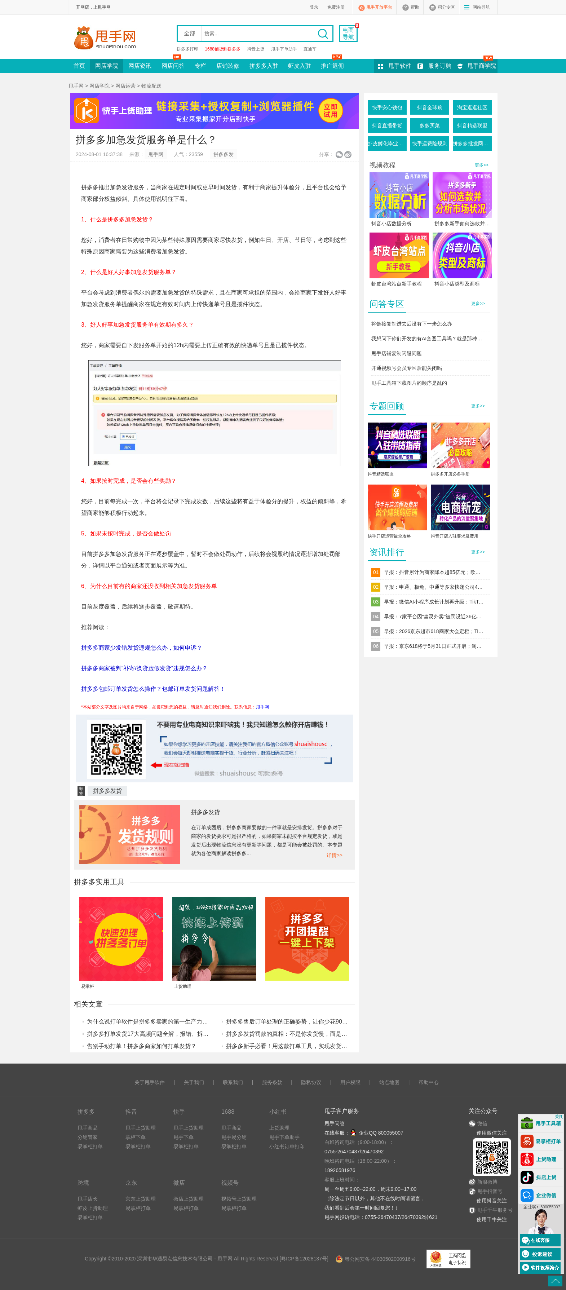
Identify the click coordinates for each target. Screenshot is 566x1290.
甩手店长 (88, 1199)
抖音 (131, 1111)
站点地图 (389, 1082)
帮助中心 (429, 1082)
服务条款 (272, 1082)
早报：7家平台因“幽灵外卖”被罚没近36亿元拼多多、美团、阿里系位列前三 (434, 616)
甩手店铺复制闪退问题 (396, 353)
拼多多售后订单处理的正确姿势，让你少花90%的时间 (295, 1022)
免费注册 (336, 7)
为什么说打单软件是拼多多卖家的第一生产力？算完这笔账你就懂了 (173, 1022)
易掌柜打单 (90, 1146)
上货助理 (279, 1128)
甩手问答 (334, 1123)
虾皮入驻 (299, 66)
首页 (79, 66)
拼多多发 (223, 154)
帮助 (415, 7)
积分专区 (446, 7)
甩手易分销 (234, 1137)
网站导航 (481, 7)
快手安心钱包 (387, 107)
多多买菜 (430, 125)
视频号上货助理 (239, 1199)
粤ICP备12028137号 (304, 1259)
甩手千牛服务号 (495, 1210)
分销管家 (88, 1137)
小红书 (278, 1111)
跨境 (83, 1182)
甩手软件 (399, 66)
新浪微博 (483, 1182)
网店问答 (173, 64)
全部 (189, 33)
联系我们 (233, 1082)
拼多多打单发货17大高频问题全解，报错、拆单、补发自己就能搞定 (174, 1034)
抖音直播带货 (387, 125)
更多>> (481, 165)
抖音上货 (255, 49)
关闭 (559, 1116)
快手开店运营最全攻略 (389, 536)
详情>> (334, 855)
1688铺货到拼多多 (222, 49)
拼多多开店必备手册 (450, 474)
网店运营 (125, 86)
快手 (179, 1111)
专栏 (200, 66)
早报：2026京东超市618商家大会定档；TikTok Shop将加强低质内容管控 (434, 631)
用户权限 (350, 1082)
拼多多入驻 (263, 66)
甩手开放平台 (379, 7)
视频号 (230, 1182)
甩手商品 (88, 1128)
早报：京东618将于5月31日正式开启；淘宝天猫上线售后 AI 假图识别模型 (434, 646)
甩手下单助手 (284, 49)
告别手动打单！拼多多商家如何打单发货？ (141, 1046)
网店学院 (106, 66)
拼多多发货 (107, 791)
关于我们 (194, 1082)
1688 (227, 1111)
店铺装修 (227, 66)
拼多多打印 (187, 49)
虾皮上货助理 (93, 1208)
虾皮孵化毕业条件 (387, 143)
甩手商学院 (481, 66)
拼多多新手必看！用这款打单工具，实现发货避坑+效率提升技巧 (308, 1046)
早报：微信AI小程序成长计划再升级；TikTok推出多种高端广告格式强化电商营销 (434, 602)
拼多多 (86, 1111)
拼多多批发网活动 (472, 143)
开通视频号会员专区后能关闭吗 (406, 368)
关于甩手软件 (149, 1082)
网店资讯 (139, 66)
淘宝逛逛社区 (472, 107)
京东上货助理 (140, 1199)
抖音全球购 (429, 107)
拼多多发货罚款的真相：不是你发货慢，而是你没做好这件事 (304, 1034)
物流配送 (151, 86)
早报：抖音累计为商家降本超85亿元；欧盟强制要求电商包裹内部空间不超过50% (434, 572)
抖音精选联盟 (472, 125)
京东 (131, 1182)
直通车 (310, 49)
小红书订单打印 (287, 1146)
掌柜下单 (135, 1137)
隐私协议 (311, 1082)
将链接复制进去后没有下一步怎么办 (411, 324)
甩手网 (76, 86)
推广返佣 (332, 64)
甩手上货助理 (140, 1128)
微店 (179, 1182)
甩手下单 (183, 1137)
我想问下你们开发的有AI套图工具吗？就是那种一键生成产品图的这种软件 (429, 338)
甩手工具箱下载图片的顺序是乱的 (409, 383)
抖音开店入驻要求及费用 (454, 536)
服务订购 (439, 66)
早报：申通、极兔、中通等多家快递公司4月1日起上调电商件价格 (434, 587)
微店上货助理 (188, 1199)
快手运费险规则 (429, 143)
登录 (314, 7)
